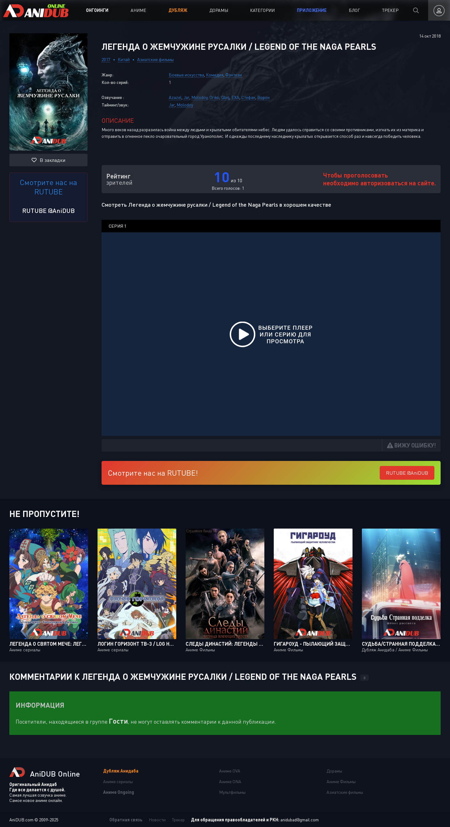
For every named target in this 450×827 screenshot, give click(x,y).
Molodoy (199, 97)
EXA (235, 97)
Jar (186, 97)
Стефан (248, 97)
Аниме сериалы (118, 781)
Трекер (390, 10)
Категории (262, 10)
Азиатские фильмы (155, 59)
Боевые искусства (186, 74)
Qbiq (225, 97)
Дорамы (218, 10)
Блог (354, 10)
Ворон (263, 97)
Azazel (175, 97)
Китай (124, 59)
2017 (106, 59)
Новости (157, 819)
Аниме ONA (230, 781)
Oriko (214, 97)
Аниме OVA (229, 770)
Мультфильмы (232, 792)
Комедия (214, 74)
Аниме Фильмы (341, 781)
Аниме (138, 10)
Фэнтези (233, 74)
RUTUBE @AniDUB (48, 210)
